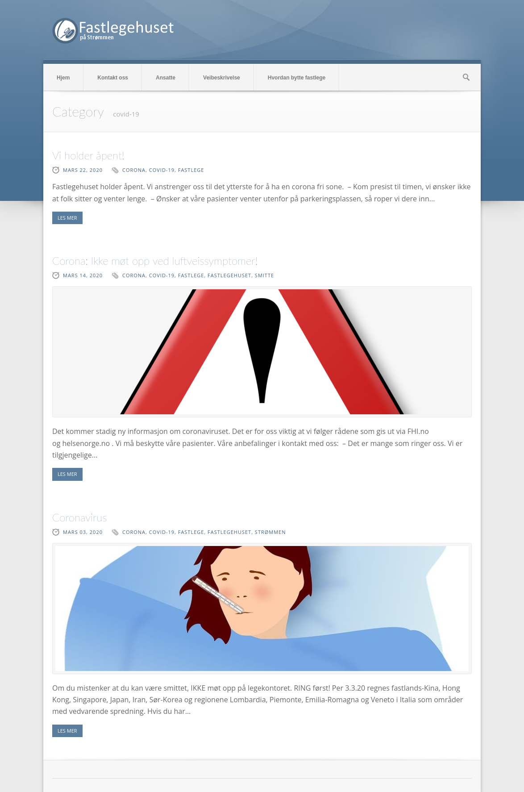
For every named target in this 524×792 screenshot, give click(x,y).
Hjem (63, 78)
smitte (264, 275)
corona (134, 170)
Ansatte (165, 78)
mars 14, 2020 (83, 275)
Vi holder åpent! (88, 155)
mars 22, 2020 (83, 170)
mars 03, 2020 (83, 532)
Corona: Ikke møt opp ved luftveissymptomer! (155, 260)
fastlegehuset (229, 275)
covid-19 (162, 170)
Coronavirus (79, 517)
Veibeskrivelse (221, 78)
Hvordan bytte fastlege (296, 78)
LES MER (67, 217)
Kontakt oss (112, 78)
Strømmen (270, 532)
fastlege (191, 170)
